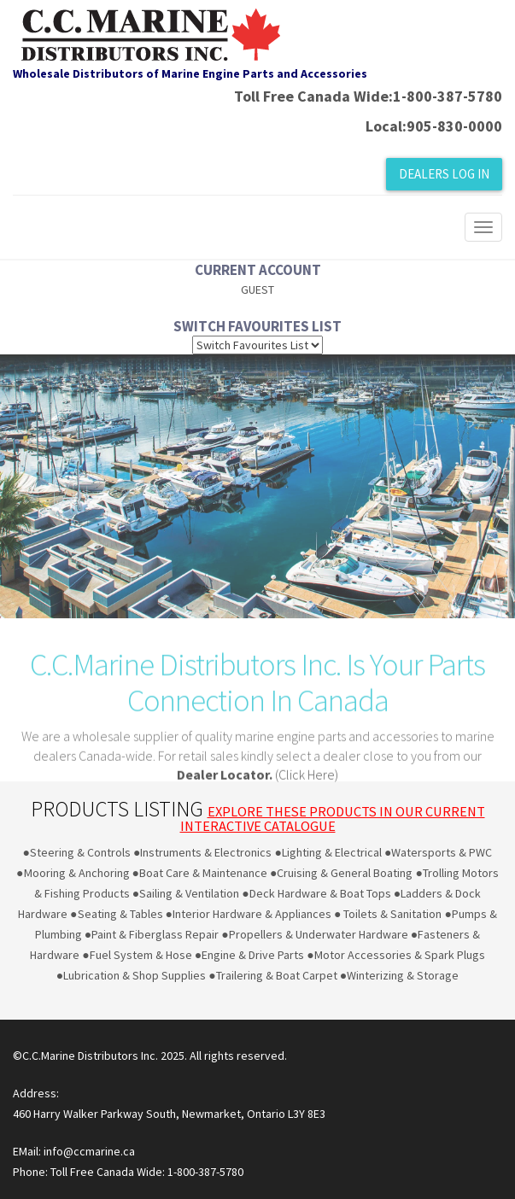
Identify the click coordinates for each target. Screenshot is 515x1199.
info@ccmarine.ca (88, 1151)
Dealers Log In (444, 174)
